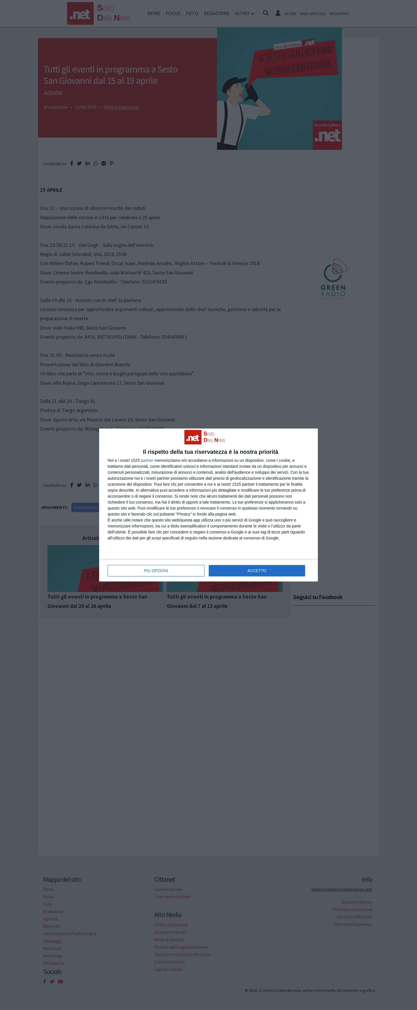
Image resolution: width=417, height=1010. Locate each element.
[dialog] (208, 505)
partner (147, 460)
